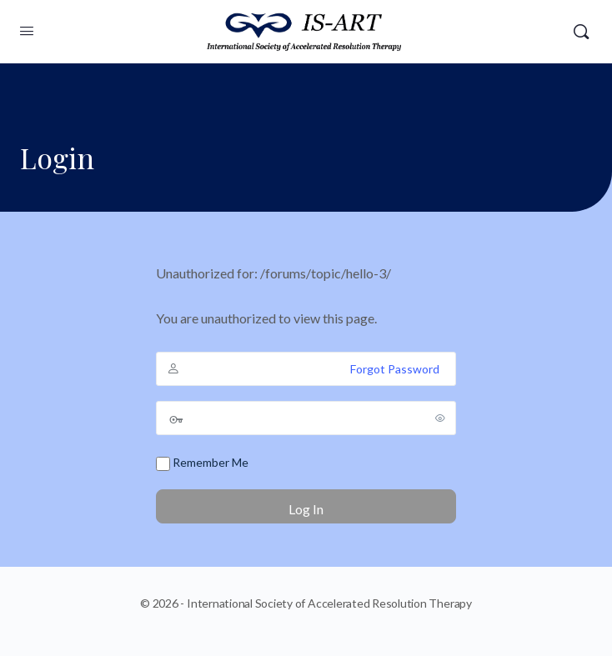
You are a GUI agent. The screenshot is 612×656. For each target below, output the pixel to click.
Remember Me (202, 463)
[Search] (581, 31)
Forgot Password (394, 369)
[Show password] (440, 417)
